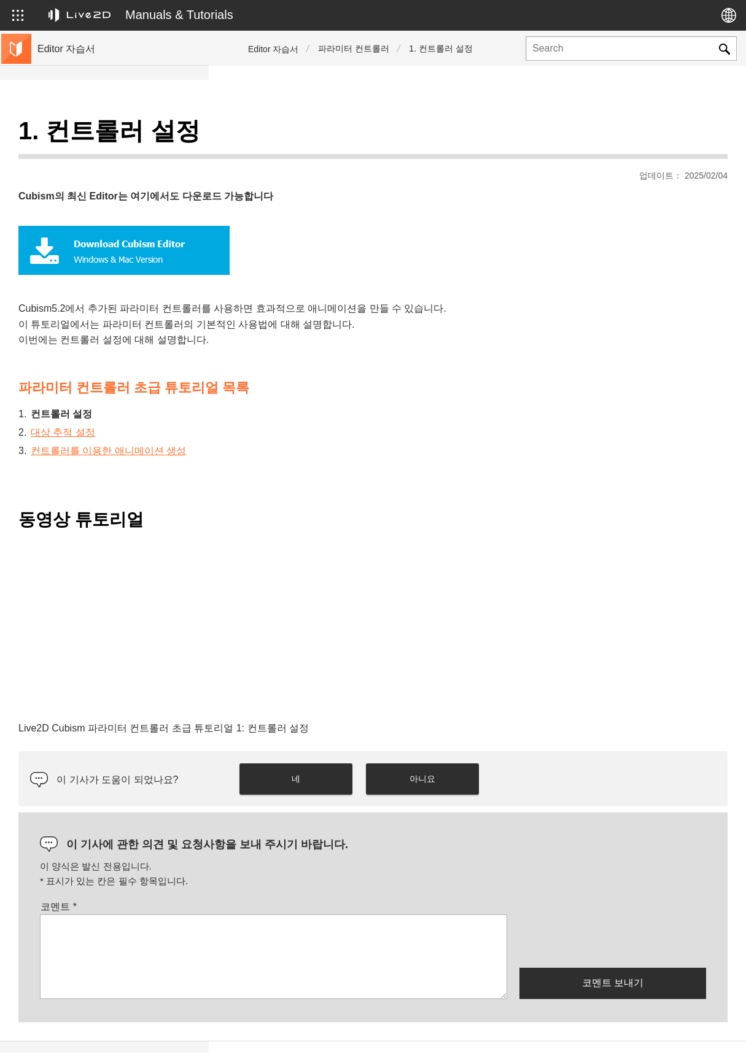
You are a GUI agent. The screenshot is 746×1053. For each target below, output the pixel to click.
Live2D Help (584, 1031)
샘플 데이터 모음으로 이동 (91, 331)
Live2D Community (672, 1031)
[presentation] (612, 909)
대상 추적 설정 (271, 401)
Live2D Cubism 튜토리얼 (88, 135)
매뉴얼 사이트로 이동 (82, 351)
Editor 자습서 (273, 49)
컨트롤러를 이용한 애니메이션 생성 (317, 420)
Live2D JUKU (506, 1031)
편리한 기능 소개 (73, 292)
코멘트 (267, 876)
